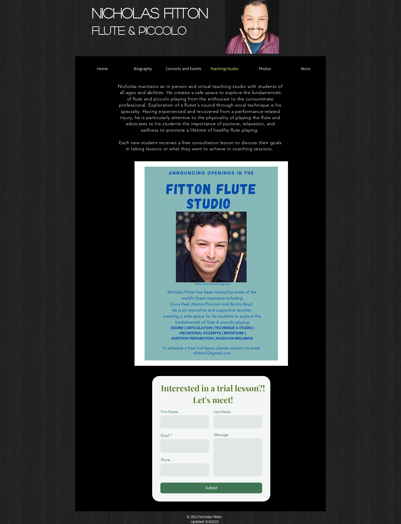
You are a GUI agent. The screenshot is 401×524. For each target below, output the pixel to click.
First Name (169, 412)
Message (221, 435)
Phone (165, 460)
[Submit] (211, 488)
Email (165, 435)
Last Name (222, 412)
